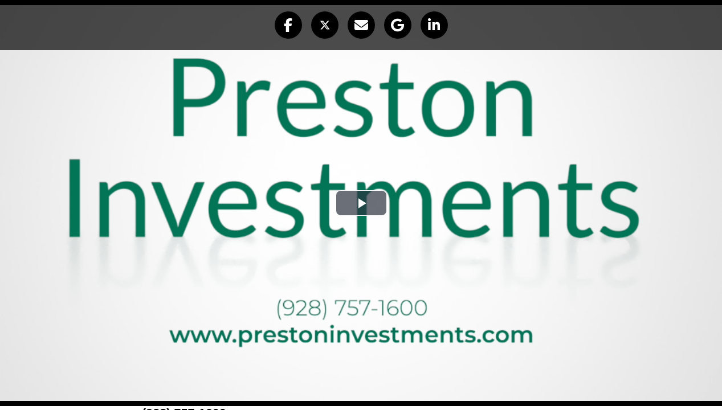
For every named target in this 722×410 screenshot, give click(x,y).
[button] (288, 25)
